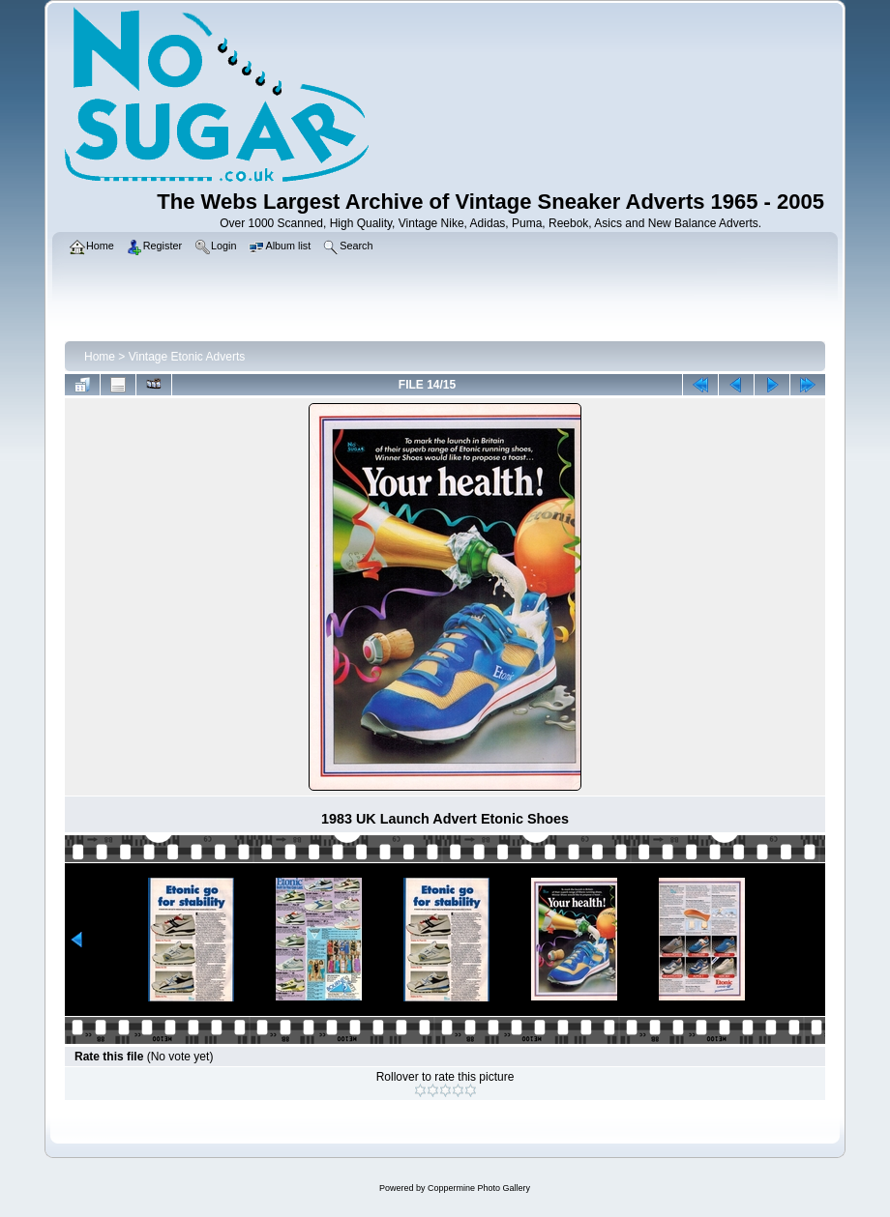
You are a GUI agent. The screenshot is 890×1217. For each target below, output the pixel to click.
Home (99, 356)
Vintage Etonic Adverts (187, 356)
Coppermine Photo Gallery (479, 1188)
